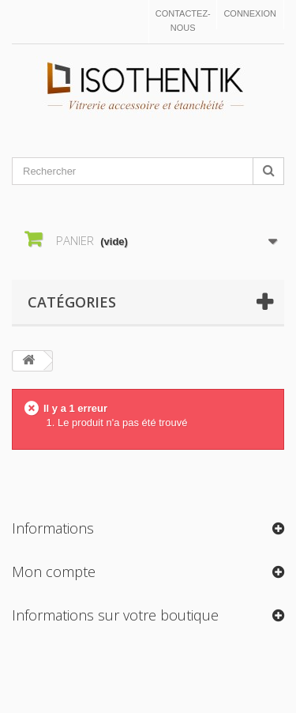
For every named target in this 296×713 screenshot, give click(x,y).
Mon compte (54, 571)
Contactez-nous (183, 20)
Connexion (249, 13)
